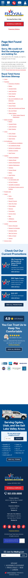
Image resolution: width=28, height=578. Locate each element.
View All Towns (14, 459)
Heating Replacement (14, 162)
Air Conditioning (8, 141)
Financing (11, 198)
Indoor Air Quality (8, 178)
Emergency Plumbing (14, 84)
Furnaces (11, 168)
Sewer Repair (12, 106)
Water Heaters (12, 113)
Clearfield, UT (6, 446)
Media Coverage (13, 221)
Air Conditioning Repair (14, 145)
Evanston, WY (6, 448)
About (5, 194)
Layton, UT (6, 453)
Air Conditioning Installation (16, 143)
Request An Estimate (14, 228)
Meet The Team (13, 204)
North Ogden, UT (7, 455)
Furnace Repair (12, 170)
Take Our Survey (13, 233)
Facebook (4, 526)
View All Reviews (14, 349)
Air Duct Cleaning (13, 182)
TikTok (23, 526)
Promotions (12, 211)
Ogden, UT (18, 444)
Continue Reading (14, 344)
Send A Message (13, 226)
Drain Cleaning (12, 94)
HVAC (5, 132)
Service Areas (12, 214)
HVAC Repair (12, 133)
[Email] (14, 555)
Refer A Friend (12, 236)
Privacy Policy (10, 541)
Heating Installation (14, 157)
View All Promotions (14, 305)
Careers (11, 238)
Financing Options (14, 29)
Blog (10, 216)
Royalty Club (7, 192)
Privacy (21, 542)
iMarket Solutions (11, 573)
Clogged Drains (13, 89)
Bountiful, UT (6, 444)
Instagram (19, 526)
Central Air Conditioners (15, 148)
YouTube (9, 526)
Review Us (14, 502)
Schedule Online (13, 231)
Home (5, 79)
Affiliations (11, 219)
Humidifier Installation (14, 185)
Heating (6, 156)
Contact (6, 224)
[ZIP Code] (9, 438)
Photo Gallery (12, 206)
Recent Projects (13, 201)
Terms (23, 542)
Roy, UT (18, 448)
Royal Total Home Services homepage (16, 70)
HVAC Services (13, 136)
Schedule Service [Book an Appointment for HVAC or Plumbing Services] (14, 24)
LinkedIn (14, 526)
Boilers (10, 86)
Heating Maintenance (14, 165)
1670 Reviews (18, 318)
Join (23, 555)
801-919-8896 (14, 3)
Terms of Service (15, 541)
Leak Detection (13, 91)
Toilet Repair (12, 96)
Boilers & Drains (8, 120)
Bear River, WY (20, 453)
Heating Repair (12, 160)
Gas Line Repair (13, 111)
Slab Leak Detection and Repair (17, 108)
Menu (2, 4)
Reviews (11, 209)
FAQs (10, 196)
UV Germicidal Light (14, 180)
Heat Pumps (12, 139)
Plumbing (6, 82)
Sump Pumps (12, 103)
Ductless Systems (13, 150)
